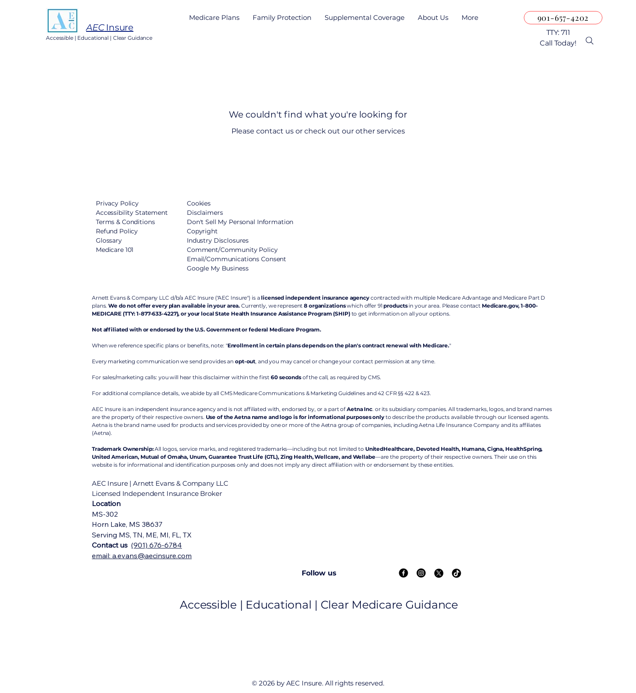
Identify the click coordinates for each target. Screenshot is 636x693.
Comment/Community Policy (232, 250)
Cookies (199, 203)
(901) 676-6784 (156, 545)
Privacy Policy (117, 203)
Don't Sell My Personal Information (240, 222)
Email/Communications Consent (236, 259)
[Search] (590, 40)
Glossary (109, 240)
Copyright (202, 231)
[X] (438, 573)
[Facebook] (403, 573)
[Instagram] (421, 573)
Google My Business (217, 268)
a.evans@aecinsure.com (152, 555)
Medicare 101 (114, 250)
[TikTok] (456, 573)
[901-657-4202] (563, 17)
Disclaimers (205, 213)
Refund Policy (117, 231)
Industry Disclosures (218, 240)
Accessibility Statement (132, 213)
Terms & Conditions (125, 222)
